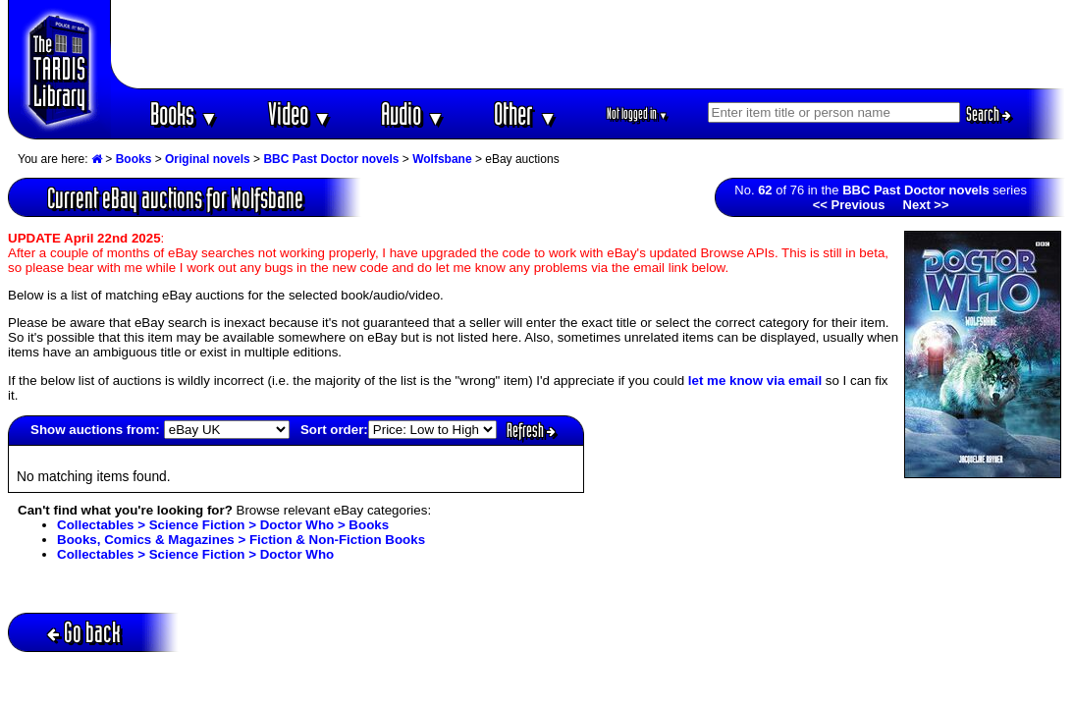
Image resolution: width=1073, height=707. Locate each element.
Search (988, 114)
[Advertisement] (588, 44)
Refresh (531, 430)
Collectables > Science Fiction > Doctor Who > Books (223, 524)
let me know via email (755, 380)
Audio (413, 113)
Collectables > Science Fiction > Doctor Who (195, 554)
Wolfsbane (441, 159)
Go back (84, 632)
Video (300, 113)
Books (184, 113)
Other (525, 113)
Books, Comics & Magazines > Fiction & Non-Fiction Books (241, 539)
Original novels (207, 159)
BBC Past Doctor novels (331, 159)
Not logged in (638, 113)
